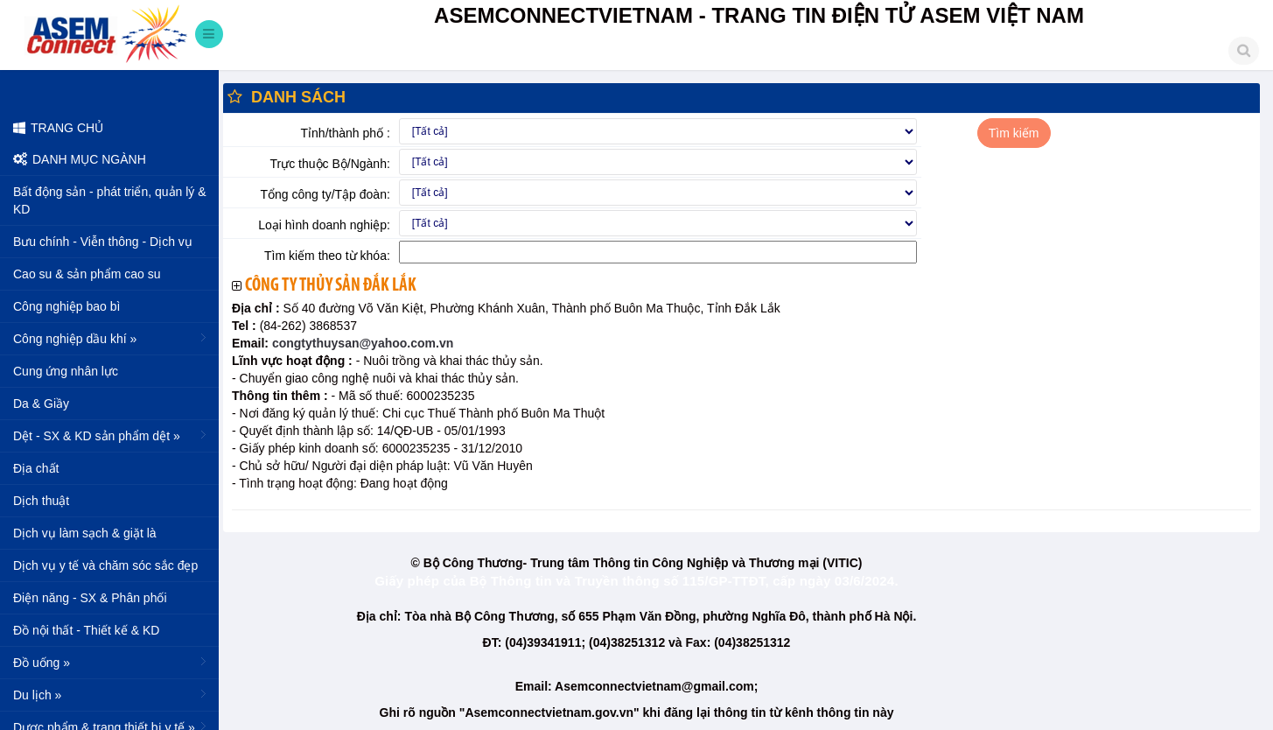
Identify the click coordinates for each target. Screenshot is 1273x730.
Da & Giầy (41, 404)
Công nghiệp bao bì (66, 306)
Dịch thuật (41, 501)
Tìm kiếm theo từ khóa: (327, 256)
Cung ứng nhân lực (65, 371)
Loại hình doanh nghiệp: (324, 225)
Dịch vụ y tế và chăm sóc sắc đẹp (105, 565)
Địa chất (36, 468)
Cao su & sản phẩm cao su (87, 274)
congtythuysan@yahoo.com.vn (361, 343)
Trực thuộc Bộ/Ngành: (330, 164)
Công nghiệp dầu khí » (111, 338)
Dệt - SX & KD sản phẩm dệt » (111, 435)
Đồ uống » (111, 662)
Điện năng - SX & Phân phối (90, 598)
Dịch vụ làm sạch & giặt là (85, 533)
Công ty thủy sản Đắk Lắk (330, 286)
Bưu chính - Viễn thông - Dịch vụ (102, 242)
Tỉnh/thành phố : (345, 133)
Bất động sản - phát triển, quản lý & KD (109, 200)
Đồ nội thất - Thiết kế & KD (86, 630)
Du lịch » (111, 694)
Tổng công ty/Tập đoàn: (325, 194)
